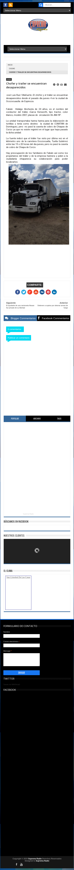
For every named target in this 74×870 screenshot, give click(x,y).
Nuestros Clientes (14, 535)
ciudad (12, 68)
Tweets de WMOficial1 (11, 684)
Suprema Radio (28, 514)
